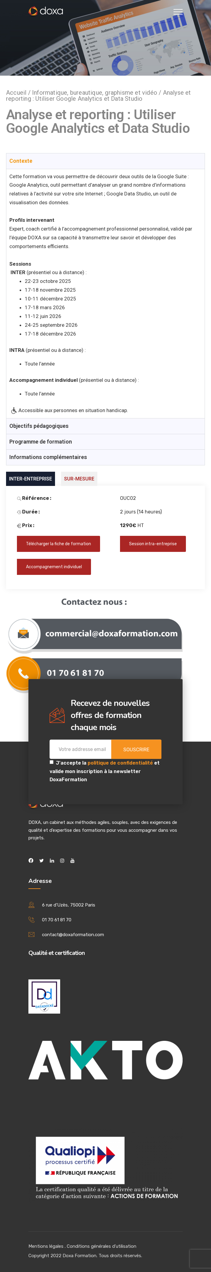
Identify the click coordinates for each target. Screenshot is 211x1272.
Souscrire (136, 750)
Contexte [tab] (20, 161)
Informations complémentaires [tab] (48, 457)
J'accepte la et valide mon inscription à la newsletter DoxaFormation (105, 771)
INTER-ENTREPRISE (30, 479)
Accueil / (19, 92)
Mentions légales (45, 1246)
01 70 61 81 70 (56, 920)
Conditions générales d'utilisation (101, 1246)
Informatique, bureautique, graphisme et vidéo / (97, 92)
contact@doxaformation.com (73, 934)
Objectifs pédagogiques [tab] (39, 426)
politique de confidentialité (121, 763)
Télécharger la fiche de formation (58, 543)
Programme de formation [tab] (40, 441)
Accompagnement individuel (54, 566)
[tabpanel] (105, 293)
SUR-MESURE (79, 479)
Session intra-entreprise (153, 543)
